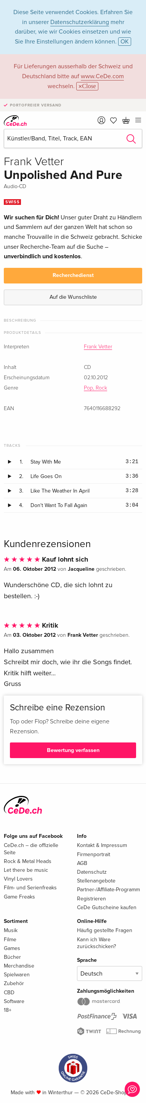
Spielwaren (17, 974)
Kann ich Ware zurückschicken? (96, 943)
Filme (10, 939)
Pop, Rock (95, 388)
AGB (82, 863)
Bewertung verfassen (73, 750)
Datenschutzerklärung (79, 22)
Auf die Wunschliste (73, 297)
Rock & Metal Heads (27, 861)
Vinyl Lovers (18, 879)
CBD (9, 992)
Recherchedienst (73, 275)
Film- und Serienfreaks (30, 887)
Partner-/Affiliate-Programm (108, 889)
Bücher (12, 957)
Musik (11, 930)
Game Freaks (19, 897)
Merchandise (19, 966)
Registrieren (91, 898)
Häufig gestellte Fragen (104, 930)
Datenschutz (92, 872)
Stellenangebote (96, 881)
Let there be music (26, 870)
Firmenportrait (93, 854)
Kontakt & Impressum (102, 845)
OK (124, 41)
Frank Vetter (98, 346)
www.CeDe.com (102, 76)
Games (12, 948)
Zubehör (14, 983)
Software (14, 1001)
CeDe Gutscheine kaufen (106, 907)
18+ (7, 1010)
